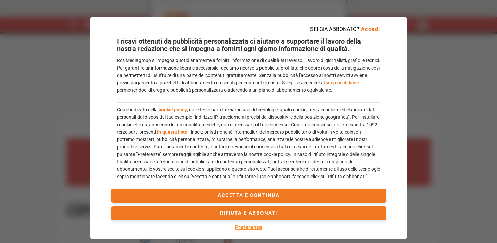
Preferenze (248, 227)
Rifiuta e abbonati (248, 213)
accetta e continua (248, 195)
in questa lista (172, 132)
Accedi (370, 29)
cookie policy (173, 109)
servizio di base (342, 82)
